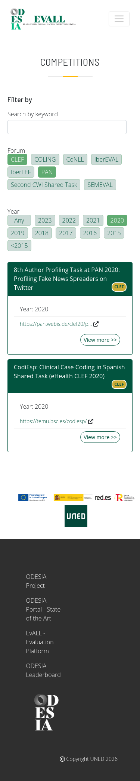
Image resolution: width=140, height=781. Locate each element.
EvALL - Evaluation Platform (40, 642)
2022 (69, 220)
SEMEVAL (99, 185)
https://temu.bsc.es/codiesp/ (53, 421)
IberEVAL (106, 159)
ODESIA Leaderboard (43, 670)
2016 (90, 233)
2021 (93, 220)
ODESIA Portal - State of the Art (43, 609)
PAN (47, 172)
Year (13, 211)
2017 (66, 233)
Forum (16, 150)
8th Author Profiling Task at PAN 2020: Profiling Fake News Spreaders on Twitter (67, 279)
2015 (114, 233)
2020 (117, 220)
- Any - (19, 220)
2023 (45, 220)
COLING (45, 159)
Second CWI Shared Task (44, 185)
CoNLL (75, 159)
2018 (42, 233)
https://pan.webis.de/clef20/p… (56, 323)
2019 (18, 233)
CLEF (17, 159)
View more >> (100, 339)
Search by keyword (32, 114)
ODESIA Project (36, 581)
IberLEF (21, 172)
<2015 (19, 246)
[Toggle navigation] (119, 19)
